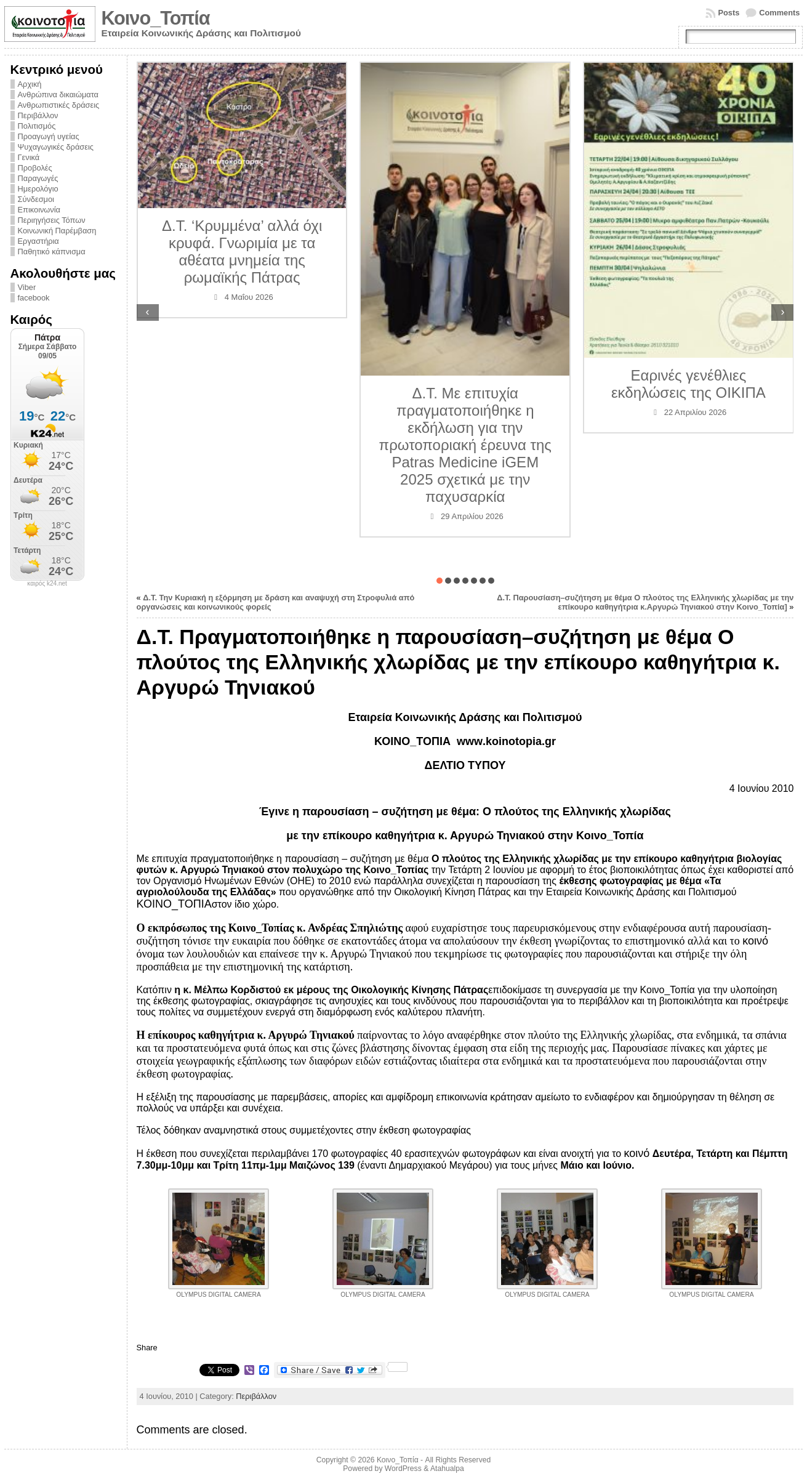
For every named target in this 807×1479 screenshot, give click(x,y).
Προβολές (35, 167)
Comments (779, 12)
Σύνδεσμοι (36, 199)
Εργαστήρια (38, 241)
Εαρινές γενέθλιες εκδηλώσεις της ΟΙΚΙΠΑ (688, 384)
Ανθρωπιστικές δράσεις (59, 105)
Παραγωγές (38, 178)
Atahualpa (447, 1468)
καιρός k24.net (47, 584)
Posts (728, 12)
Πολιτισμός (37, 126)
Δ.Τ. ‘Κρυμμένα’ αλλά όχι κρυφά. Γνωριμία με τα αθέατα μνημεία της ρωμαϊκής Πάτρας (242, 251)
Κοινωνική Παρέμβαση (57, 230)
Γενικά (29, 157)
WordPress (403, 1468)
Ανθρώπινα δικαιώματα (58, 94)
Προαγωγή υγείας (48, 136)
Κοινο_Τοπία (156, 18)
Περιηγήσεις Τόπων (52, 220)
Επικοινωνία (39, 209)
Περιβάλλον (38, 115)
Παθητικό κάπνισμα (52, 251)
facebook (34, 297)
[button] (439, 581)
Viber (27, 287)
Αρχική (30, 84)
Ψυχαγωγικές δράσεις (56, 146)
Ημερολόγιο (38, 188)
